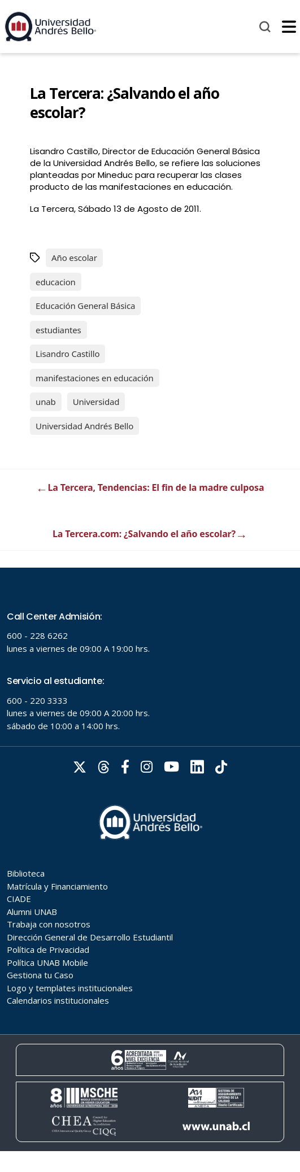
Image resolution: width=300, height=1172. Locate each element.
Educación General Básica (85, 305)
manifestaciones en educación (95, 378)
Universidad (96, 401)
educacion (56, 281)
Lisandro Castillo (67, 353)
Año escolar (74, 257)
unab (46, 401)
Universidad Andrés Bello (84, 426)
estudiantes (58, 330)
